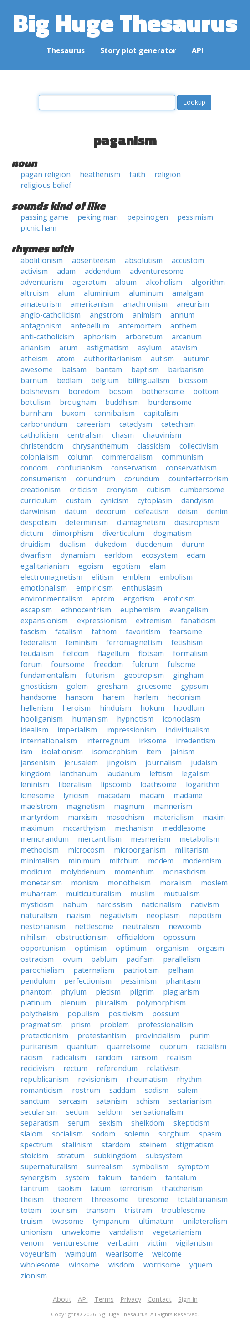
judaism (204, 762)
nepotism (205, 915)
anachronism (145, 304)
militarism (192, 850)
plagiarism (181, 992)
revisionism (97, 1079)
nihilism (33, 937)
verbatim (122, 1243)
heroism (76, 708)
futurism (100, 675)
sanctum (35, 1101)
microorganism (140, 850)
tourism (63, 1210)
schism (147, 1101)
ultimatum (155, 1221)
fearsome (185, 631)
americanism (92, 304)
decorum (111, 511)
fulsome (181, 664)
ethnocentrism (86, 610)
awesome (36, 369)
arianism (35, 348)
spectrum (36, 1145)
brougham (78, 402)
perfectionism (88, 981)
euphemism (140, 610)
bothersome (163, 391)
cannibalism (114, 413)
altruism (34, 293)
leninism (34, 784)
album (126, 282)
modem (160, 861)
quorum (173, 1046)
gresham (112, 686)
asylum (150, 348)
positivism (125, 1014)
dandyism (197, 500)
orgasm (211, 948)
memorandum (44, 839)
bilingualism (148, 380)
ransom (144, 1057)
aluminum (146, 293)
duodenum (154, 544)
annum (182, 315)
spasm (210, 1134)
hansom (79, 697)
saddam (122, 1090)
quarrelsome (129, 1046)
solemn (136, 1134)
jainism (182, 752)
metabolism (199, 839)
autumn (196, 358)
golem (77, 686)
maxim (214, 817)
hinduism (115, 708)
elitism (103, 577)
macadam (114, 795)
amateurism (40, 304)
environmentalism (51, 599)
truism (31, 1221)
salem (188, 1090)
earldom (118, 555)
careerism (93, 424)
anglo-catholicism (50, 315)
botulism (35, 402)
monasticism (184, 872)
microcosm (86, 850)
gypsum (194, 686)
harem (113, 697)
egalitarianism (44, 566)
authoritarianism (113, 358)
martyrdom (39, 817)
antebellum (90, 326)
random (108, 1057)
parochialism (42, 970)
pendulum (37, 981)
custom (78, 500)
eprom (103, 599)
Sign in (188, 1299)
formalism (190, 653)
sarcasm (73, 1101)
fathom (104, 631)
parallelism (181, 959)
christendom (41, 446)
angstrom (106, 315)
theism (32, 1199)
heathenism (100, 174)
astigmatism (107, 348)
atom (66, 358)
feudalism (37, 653)
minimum (84, 861)
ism (26, 752)
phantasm (183, 981)
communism (182, 457)
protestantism (101, 1035)
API (198, 50)
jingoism (121, 762)
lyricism (76, 795)
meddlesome (184, 828)
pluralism (111, 1003)
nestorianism (43, 926)
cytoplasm (155, 500)
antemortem (139, 326)
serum (79, 1123)
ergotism (138, 599)
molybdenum (83, 872)
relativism (163, 1068)
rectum (75, 1068)
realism (179, 1057)
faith (137, 174)
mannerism (172, 806)
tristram (138, 1210)
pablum (104, 959)
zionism (33, 1276)
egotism (126, 566)
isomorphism (114, 752)
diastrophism (196, 522)
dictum (31, 533)
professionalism (165, 1025)
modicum (35, 872)
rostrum (86, 1090)
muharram (38, 894)
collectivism (198, 446)
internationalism (48, 741)
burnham (36, 413)
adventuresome (157, 271)
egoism (90, 566)
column (80, 457)
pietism (108, 992)
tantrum (34, 1188)
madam (151, 795)
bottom (206, 391)
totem (30, 1210)
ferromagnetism (134, 642)
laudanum (123, 773)
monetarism (41, 883)
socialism (67, 1134)
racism (31, 1057)
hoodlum (188, 708)
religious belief (45, 185)
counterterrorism (198, 479)
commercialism (127, 457)
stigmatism (195, 1145)
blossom (193, 380)
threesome (110, 1199)
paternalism (93, 970)
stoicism (34, 1156)
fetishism (187, 642)
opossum (179, 937)
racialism (211, 1046)
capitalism (161, 413)
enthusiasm (142, 588)
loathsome (158, 784)
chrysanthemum (100, 446)
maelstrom (38, 806)
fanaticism (198, 621)
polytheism (39, 1014)
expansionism (44, 621)
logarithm (202, 784)
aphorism (99, 337)
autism (162, 358)
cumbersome (202, 490)
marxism (82, 817)
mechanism (134, 828)
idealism (34, 730)
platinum (35, 1003)
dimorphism (72, 533)
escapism (36, 610)
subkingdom (115, 1156)
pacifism (140, 959)
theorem (67, 1199)
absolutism (144, 260)
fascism (33, 631)
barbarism (186, 369)
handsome (38, 697)
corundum (141, 479)
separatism (39, 1123)
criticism (83, 490)
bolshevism (39, 391)
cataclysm (135, 424)
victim (157, 1243)
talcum (109, 1177)
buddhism (122, 402)
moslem (214, 883)
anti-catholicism (47, 337)
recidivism (37, 1068)
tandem (143, 1177)
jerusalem (81, 762)
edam (196, 555)
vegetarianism (177, 1232)
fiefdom (76, 653)
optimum (131, 948)
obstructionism (82, 937)
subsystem (164, 1156)
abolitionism (41, 260)
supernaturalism (48, 1166)
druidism (35, 544)
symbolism (150, 1166)
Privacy (130, 1299)
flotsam (151, 653)
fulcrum (145, 664)
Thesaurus (65, 50)
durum (193, 544)
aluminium (102, 293)
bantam (109, 369)
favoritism (143, 631)
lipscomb (116, 784)
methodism (39, 850)
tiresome (153, 1199)
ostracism (37, 959)
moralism (176, 883)
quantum (82, 1046)
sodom (103, 1134)
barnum (34, 380)
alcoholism (164, 282)
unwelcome (80, 1232)
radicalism (69, 1057)
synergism (38, 1177)
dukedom (111, 544)
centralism (85, 435)
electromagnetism (51, 577)
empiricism (94, 588)
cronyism (122, 490)
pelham (181, 970)
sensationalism (157, 1112)
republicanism (44, 1079)
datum (76, 511)
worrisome (161, 1265)
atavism (184, 348)
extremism (154, 621)
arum (68, 348)
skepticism (191, 1123)
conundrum (95, 479)
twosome (67, 1221)
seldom (110, 1112)
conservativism (191, 468)
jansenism (37, 762)
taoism (69, 1188)
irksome (153, 741)
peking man (97, 217)
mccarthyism (84, 828)
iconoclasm (181, 719)
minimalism (39, 861)
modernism (202, 861)
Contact (160, 1299)
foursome (68, 664)
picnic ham (38, 228)
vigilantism (194, 1243)
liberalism (75, 784)
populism (83, 1014)
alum (66, 293)
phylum (74, 992)
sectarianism (190, 1101)
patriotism (141, 970)
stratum (71, 1156)
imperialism (77, 730)
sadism (156, 1090)
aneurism (193, 304)
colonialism (39, 457)
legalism (196, 773)
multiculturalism (93, 894)
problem (114, 1025)
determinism (86, 522)
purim (199, 1035)
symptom (193, 1166)
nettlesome (94, 926)
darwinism (38, 511)
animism (147, 315)
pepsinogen (147, 217)
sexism (110, 1123)
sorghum (174, 1134)
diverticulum (123, 533)
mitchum (124, 861)
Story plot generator (138, 50)
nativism (204, 904)
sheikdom (147, 1123)
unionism (36, 1232)
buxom (73, 413)
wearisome (124, 1254)
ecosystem (160, 555)
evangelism (188, 610)
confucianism (79, 468)
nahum (75, 904)
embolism (176, 577)
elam (157, 566)
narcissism (114, 904)
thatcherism (182, 1188)
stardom (116, 1145)
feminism (81, 642)
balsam (74, 369)
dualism (72, 544)
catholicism (39, 435)
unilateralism (205, 1221)
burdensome (170, 402)
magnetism (85, 806)
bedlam (69, 380)
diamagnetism (141, 522)
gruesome (154, 686)
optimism (91, 948)
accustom (188, 260)
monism (84, 883)
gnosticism (38, 686)
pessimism (195, 217)
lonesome (37, 795)
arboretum (144, 337)
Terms (104, 1299)
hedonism (184, 697)
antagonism (40, 326)
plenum (73, 1003)
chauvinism (162, 435)
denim (217, 511)
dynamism (78, 555)
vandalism (126, 1232)
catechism (178, 424)
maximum (37, 828)
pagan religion (45, 174)
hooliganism (41, 719)
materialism (173, 817)
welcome (167, 1254)
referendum (117, 1068)
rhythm (189, 1079)
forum (31, 664)
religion (167, 174)
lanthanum (78, 773)
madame (188, 795)
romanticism (41, 1090)
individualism (187, 730)
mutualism (182, 894)
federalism (38, 642)
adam (66, 271)
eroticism (179, 599)
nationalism (161, 904)
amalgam (188, 293)
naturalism (38, 915)
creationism (40, 490)
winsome (84, 1265)
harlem (146, 697)
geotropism (144, 675)
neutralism (140, 926)
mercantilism (100, 839)
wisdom (121, 1265)
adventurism (41, 282)
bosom (121, 391)
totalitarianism (203, 1199)
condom (34, 468)
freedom (108, 664)
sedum (77, 1112)
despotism (38, 522)
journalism (163, 762)
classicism (153, 446)
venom (32, 1243)
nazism (78, 915)
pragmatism (41, 1025)
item (153, 752)
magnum (129, 806)
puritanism (39, 1046)
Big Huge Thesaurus (125, 22)
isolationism (62, 752)
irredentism (195, 741)
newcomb (184, 926)
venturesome (75, 1243)
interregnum (108, 741)
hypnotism (135, 719)
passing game (44, 217)
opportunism (43, 948)
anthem (183, 326)
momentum (134, 872)
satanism (111, 1101)
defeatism (151, 511)
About (62, 1299)
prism (81, 1025)
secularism (38, 1112)
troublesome (183, 1210)
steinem (153, 1145)
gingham (188, 675)
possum (165, 1014)
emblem (136, 577)
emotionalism (43, 588)
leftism (161, 773)
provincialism (157, 1035)
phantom (36, 992)
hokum (152, 708)
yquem (200, 1265)
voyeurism (38, 1254)
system (77, 1177)
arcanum (187, 337)
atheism (34, 358)
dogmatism (172, 533)
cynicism (114, 500)
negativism (118, 915)
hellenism (36, 708)
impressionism (131, 730)
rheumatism (147, 1079)
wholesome (40, 1265)
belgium (105, 380)
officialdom (135, 937)
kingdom (35, 773)
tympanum (110, 1221)
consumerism (43, 479)
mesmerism (150, 839)
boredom (84, 391)
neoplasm (163, 915)
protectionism (44, 1035)
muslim (142, 894)
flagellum (113, 653)
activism (34, 271)
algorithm (208, 282)
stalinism (77, 1145)
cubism (159, 490)
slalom (31, 1134)
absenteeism (94, 260)
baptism (145, 369)
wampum (81, 1254)
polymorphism (161, 1003)
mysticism (37, 904)
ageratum (89, 282)
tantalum (180, 1177)
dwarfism (35, 555)
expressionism (102, 621)
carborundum (43, 424)
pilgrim (142, 992)
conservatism (134, 468)
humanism (90, 719)
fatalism (68, 631)
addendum (103, 271)
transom (100, 1210)
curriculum (38, 500)
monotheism (129, 883)
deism (188, 511)
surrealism (105, 1166)
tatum (100, 1188)
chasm (123, 435)
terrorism (136, 1188)
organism (172, 948)
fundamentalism (48, 675)
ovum (72, 959)
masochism (125, 817)
